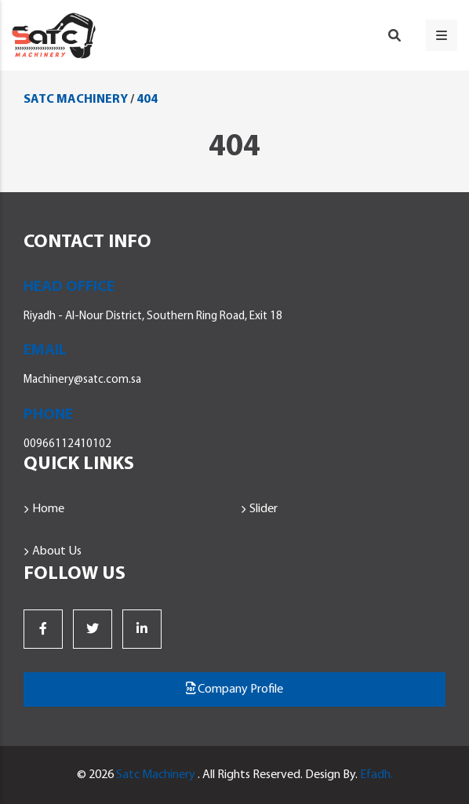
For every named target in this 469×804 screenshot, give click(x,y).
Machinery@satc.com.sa (82, 380)
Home (48, 509)
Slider (263, 509)
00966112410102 (67, 444)
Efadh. (376, 775)
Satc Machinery (155, 775)
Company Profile (234, 689)
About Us (57, 551)
